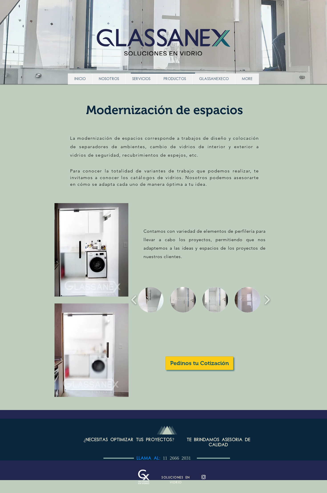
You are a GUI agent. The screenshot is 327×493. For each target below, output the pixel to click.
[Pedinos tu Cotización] (199, 363)
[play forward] (267, 299)
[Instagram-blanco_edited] (203, 477)
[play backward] (134, 299)
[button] (151, 300)
